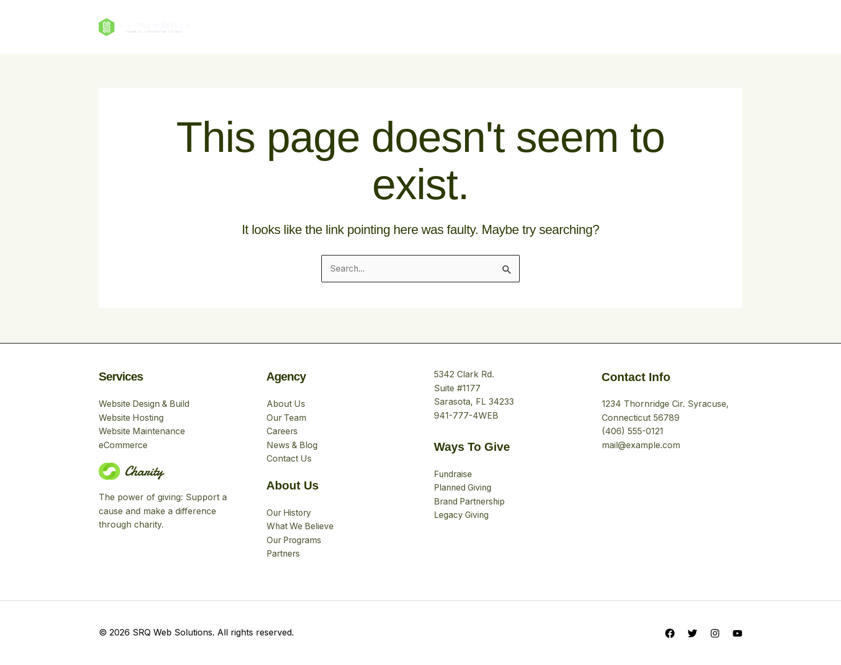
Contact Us (289, 458)
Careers (283, 431)
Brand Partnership (471, 501)
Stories (472, 26)
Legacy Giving (462, 514)
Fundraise (454, 473)
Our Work (420, 26)
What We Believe (301, 526)
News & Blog (293, 445)
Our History (290, 512)
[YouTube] (737, 633)
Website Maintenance (142, 431)
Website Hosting (131, 417)
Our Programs (296, 540)
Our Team (287, 417)
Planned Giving (464, 487)
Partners (284, 554)
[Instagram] (715, 633)
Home (313, 26)
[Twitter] (692, 633)
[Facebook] (670, 633)
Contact (523, 26)
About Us (362, 26)
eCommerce (123, 445)
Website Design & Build (145, 403)
